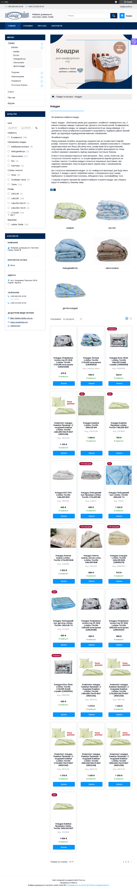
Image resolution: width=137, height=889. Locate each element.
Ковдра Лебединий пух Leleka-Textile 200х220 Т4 (119, 495)
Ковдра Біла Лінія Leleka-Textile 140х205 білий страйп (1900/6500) (118, 361)
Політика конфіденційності (98, 885)
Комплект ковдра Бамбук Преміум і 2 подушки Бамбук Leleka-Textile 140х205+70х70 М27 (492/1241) (91, 690)
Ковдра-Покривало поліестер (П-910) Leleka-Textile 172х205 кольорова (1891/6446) (63, 362)
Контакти (57, 26)
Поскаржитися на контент (77, 885)
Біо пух (112, 228)
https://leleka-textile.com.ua (21, 318)
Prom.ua (81, 880)
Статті (11, 92)
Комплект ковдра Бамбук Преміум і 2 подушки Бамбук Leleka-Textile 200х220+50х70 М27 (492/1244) (91, 759)
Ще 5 (12, 215)
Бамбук (70, 228)
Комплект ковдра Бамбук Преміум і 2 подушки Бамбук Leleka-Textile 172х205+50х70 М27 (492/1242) (119, 690)
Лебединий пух (70, 268)
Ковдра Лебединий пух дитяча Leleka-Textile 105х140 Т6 (63, 623)
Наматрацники (17, 76)
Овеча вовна (112, 268)
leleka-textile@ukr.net (19, 322)
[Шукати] (113, 15)
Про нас (42, 26)
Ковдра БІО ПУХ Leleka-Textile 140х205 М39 (63, 495)
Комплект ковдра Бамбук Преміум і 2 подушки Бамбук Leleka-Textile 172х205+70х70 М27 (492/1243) (63, 759)
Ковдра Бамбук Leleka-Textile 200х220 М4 (91, 425)
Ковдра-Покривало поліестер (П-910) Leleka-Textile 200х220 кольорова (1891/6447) (119, 625)
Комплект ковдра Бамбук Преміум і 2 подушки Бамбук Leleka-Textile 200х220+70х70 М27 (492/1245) (119, 759)
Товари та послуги (64, 97)
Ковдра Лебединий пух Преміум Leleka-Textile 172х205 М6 (91, 495)
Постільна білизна (19, 85)
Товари (12, 26)
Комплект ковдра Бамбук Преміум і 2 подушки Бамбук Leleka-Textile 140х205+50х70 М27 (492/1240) (63, 428)
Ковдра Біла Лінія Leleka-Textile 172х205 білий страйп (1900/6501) (63, 687)
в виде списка (130, 319)
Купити (64, 383)
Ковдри (14, 47)
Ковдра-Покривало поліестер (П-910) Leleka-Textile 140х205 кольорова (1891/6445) (91, 625)
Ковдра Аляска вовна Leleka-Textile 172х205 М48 (63, 558)
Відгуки (11, 103)
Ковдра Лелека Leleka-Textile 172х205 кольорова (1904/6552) (91, 361)
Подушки (15, 72)
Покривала (16, 81)
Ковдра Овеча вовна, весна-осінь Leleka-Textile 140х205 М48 (91, 559)
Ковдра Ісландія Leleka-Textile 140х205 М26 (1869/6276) (118, 559)
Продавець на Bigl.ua (68, 883)
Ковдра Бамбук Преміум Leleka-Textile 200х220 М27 (63, 826)
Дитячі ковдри (70, 308)
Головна (28, 26)
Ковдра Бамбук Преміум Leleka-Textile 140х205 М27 (119, 425)
